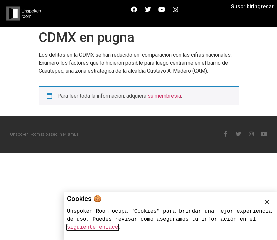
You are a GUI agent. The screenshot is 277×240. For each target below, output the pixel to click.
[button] (267, 202)
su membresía (164, 96)
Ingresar (263, 6)
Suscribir (242, 6)
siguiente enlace (92, 227)
